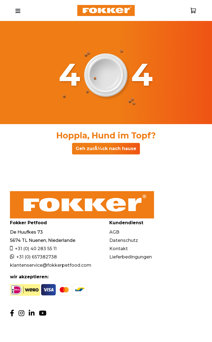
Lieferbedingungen (130, 257)
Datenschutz (123, 240)
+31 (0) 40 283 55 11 (33, 248)
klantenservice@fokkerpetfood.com (50, 265)
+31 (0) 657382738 (33, 257)
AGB (114, 232)
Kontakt (118, 248)
